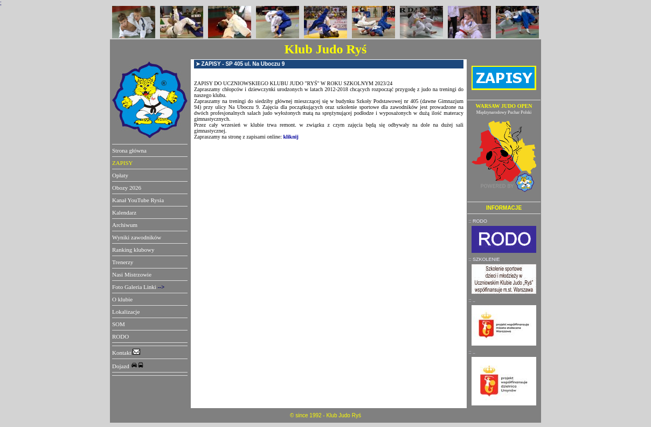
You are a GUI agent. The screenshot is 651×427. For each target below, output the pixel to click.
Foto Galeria (127, 287)
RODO (120, 336)
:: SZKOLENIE (484, 259)
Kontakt (126, 352)
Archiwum (124, 225)
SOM (118, 324)
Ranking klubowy (133, 249)
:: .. (472, 300)
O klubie (122, 299)
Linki (149, 287)
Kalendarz (124, 212)
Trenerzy (122, 262)
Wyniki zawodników (136, 237)
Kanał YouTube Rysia (138, 200)
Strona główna (129, 150)
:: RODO (478, 221)
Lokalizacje (126, 311)
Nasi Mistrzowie (131, 274)
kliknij (291, 137)
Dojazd (128, 366)
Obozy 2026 (126, 187)
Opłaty (120, 175)
